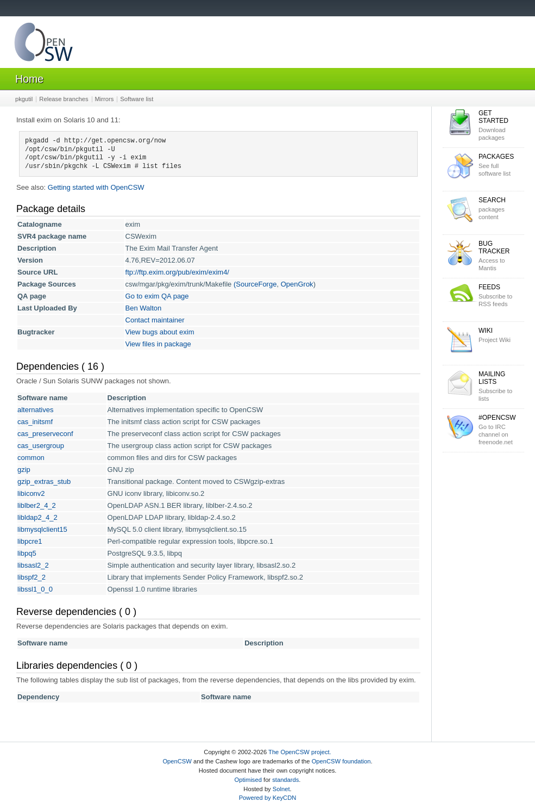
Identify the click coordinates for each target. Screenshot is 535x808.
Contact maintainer (155, 320)
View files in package (158, 344)
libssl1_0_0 (35, 589)
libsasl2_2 (33, 565)
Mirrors (104, 99)
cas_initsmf (35, 422)
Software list (136, 99)
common (31, 457)
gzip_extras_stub (44, 481)
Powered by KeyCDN (268, 797)
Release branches (63, 99)
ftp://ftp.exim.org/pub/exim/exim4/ (177, 272)
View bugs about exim (159, 332)
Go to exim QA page (157, 296)
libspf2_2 (31, 577)
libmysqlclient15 (42, 529)
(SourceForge (255, 284)
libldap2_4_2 (37, 517)
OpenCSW (176, 761)
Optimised (248, 779)
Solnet (281, 789)
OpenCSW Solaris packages (43, 44)
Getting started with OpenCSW (96, 187)
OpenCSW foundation (341, 761)
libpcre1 (29, 541)
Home (29, 79)
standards (285, 779)
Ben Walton (143, 308)
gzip (23, 469)
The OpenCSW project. (299, 752)
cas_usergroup (40, 446)
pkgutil (24, 99)
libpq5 (26, 553)
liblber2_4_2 (36, 505)
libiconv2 (31, 493)
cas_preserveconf (45, 434)
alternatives (35, 410)
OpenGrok (297, 284)
